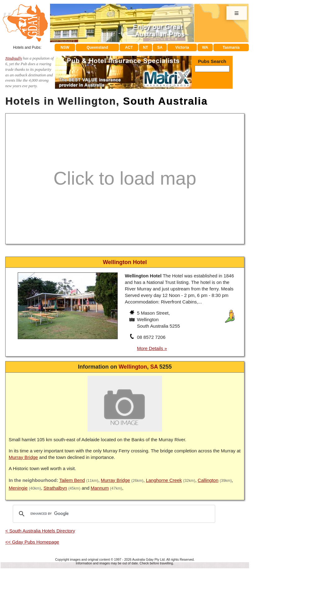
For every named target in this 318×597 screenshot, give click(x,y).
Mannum (100, 488)
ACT (129, 47)
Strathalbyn (55, 488)
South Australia (165, 101)
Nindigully (13, 58)
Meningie (18, 488)
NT (145, 47)
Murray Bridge (23, 457)
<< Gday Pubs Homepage (32, 542)
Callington (208, 480)
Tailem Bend (72, 480)
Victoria (182, 47)
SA (160, 47)
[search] (113, 514)
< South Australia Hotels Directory (40, 530)
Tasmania (231, 47)
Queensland (97, 47)
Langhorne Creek (164, 480)
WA (205, 47)
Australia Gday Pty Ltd (148, 559)
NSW (65, 47)
